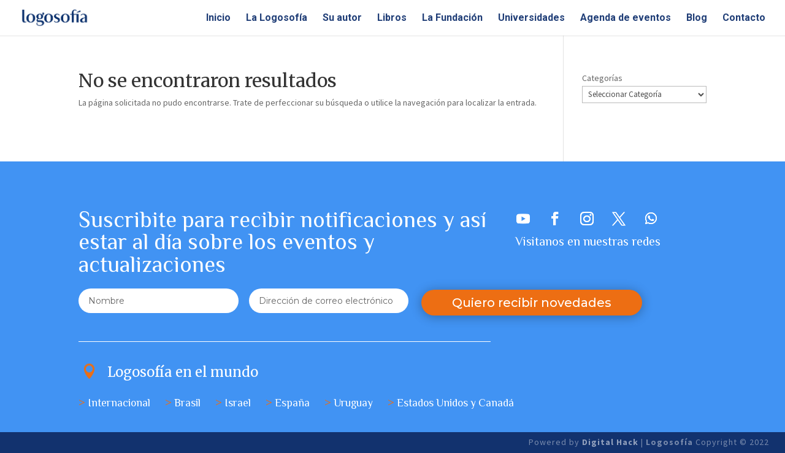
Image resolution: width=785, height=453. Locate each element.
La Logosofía (276, 18)
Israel (237, 403)
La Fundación (452, 18)
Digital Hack (611, 441)
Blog (696, 18)
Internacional (119, 403)
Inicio (218, 18)
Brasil (187, 403)
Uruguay (353, 403)
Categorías (602, 77)
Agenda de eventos (625, 18)
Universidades (531, 18)
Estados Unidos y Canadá (455, 403)
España (292, 403)
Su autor (342, 18)
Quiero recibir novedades (531, 302)
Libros (392, 18)
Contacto (743, 18)
